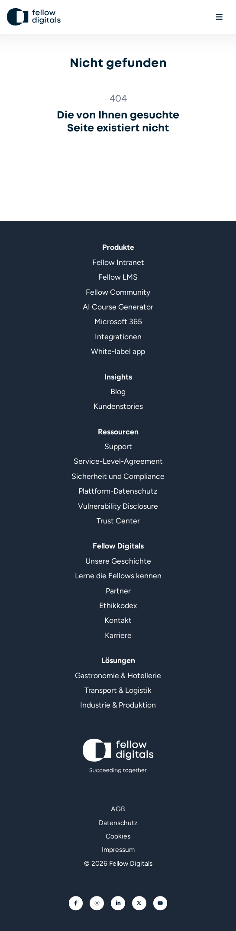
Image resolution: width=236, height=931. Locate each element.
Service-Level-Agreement (118, 461)
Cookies (118, 836)
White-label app (118, 351)
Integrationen (118, 336)
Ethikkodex (118, 605)
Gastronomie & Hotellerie (118, 675)
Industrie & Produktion (118, 704)
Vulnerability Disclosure (118, 505)
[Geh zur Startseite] (34, 17)
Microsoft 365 (118, 321)
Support (118, 446)
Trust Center (118, 520)
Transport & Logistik (118, 690)
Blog (118, 391)
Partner (118, 590)
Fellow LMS (118, 276)
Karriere (118, 635)
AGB (118, 809)
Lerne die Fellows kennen (118, 575)
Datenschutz (118, 823)
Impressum (118, 849)
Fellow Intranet (118, 262)
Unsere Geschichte (118, 560)
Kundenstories (118, 406)
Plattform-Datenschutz (118, 490)
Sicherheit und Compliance (118, 476)
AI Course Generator (118, 306)
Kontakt (118, 620)
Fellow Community (118, 292)
